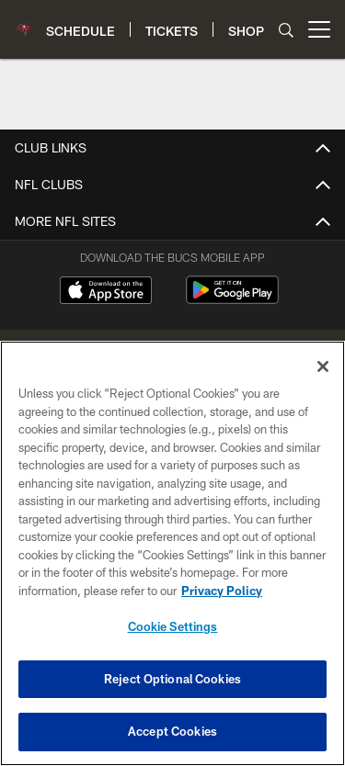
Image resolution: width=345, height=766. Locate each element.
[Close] (323, 366)
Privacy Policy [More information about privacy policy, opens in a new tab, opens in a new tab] (221, 590)
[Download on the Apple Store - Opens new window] (106, 292)
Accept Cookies (172, 731)
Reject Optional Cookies (172, 678)
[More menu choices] (319, 29)
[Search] (286, 29)
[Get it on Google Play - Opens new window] (232, 298)
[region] (172, 553)
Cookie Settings (173, 626)
